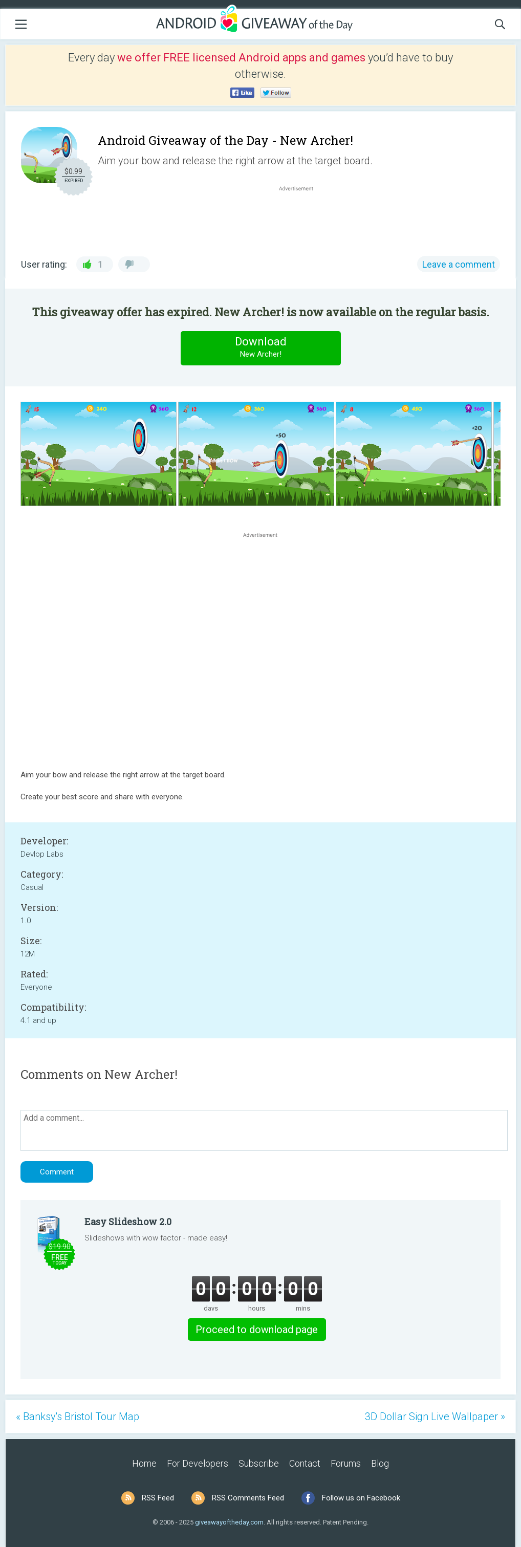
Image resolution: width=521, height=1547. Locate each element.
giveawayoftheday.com (229, 1522)
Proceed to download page (257, 1329)
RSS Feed (158, 1497)
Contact (304, 1463)
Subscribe (258, 1463)
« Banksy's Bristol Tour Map (77, 1416)
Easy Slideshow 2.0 (127, 1221)
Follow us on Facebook (361, 1497)
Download (260, 347)
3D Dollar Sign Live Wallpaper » (435, 1416)
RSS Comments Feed (248, 1497)
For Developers (197, 1463)
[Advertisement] (301, 218)
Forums (346, 1463)
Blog (380, 1463)
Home (144, 1463)
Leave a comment (458, 264)
